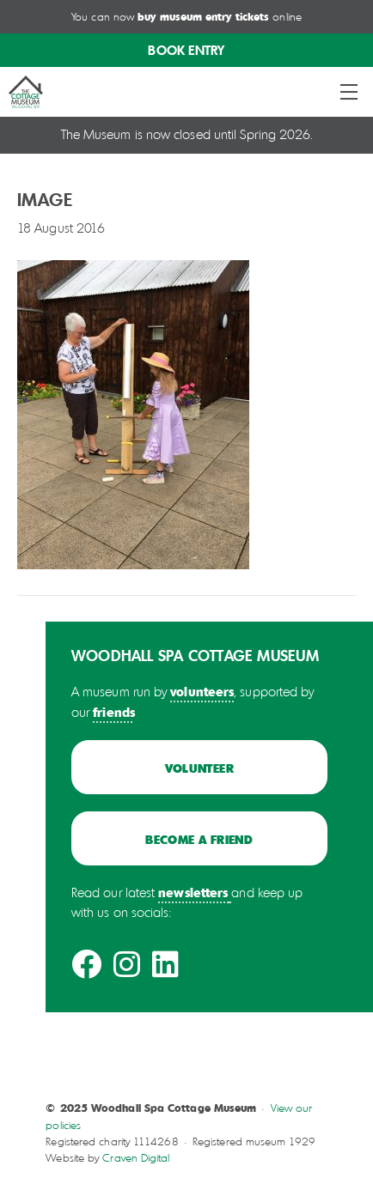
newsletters (193, 892)
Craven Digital (135, 1157)
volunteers (202, 691)
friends (114, 711)
